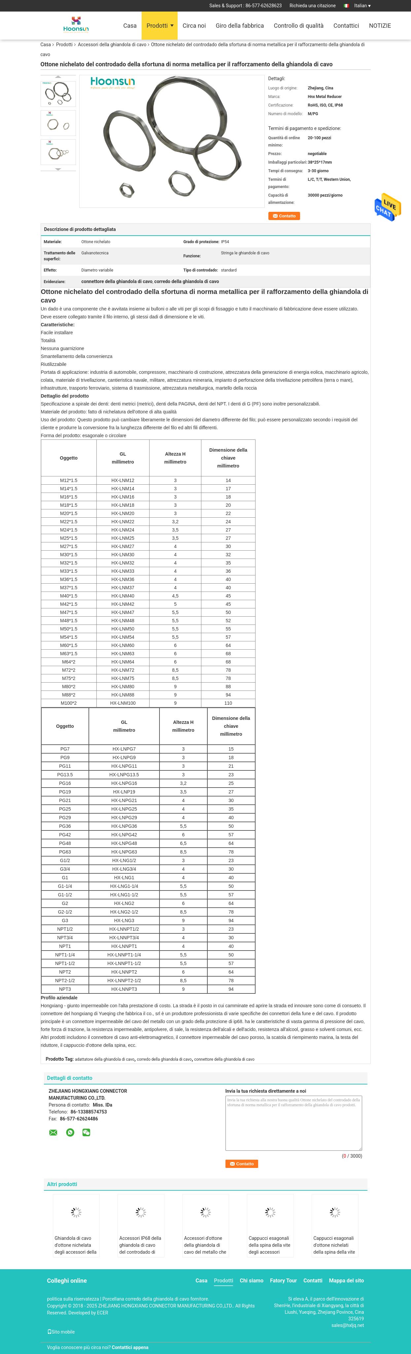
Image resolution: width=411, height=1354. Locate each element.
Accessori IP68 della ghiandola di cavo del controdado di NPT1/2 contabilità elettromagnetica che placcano (140, 1255)
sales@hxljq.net (347, 1325)
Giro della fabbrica (240, 25)
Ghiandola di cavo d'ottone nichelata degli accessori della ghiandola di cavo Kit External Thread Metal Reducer (76, 1255)
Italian (362, 5)
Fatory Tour (283, 1280)
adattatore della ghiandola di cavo (104, 1059)
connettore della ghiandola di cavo (224, 1059)
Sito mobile (61, 1332)
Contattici (346, 25)
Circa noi (194, 25)
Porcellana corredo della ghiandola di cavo (145, 1299)
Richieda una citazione (313, 5)
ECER (102, 1312)
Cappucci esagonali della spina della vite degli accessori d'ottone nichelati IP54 (270, 1252)
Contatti (313, 1280)
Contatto (287, 215)
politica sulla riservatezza (73, 1299)
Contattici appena (130, 1347)
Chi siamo (251, 1280)
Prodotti (157, 25)
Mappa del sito (346, 1280)
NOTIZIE (380, 25)
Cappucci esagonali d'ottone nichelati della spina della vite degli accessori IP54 (334, 1249)
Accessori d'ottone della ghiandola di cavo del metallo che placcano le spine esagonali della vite (205, 1252)
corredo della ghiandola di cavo (164, 1059)
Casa (130, 25)
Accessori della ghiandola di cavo (112, 44)
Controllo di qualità (299, 25)
